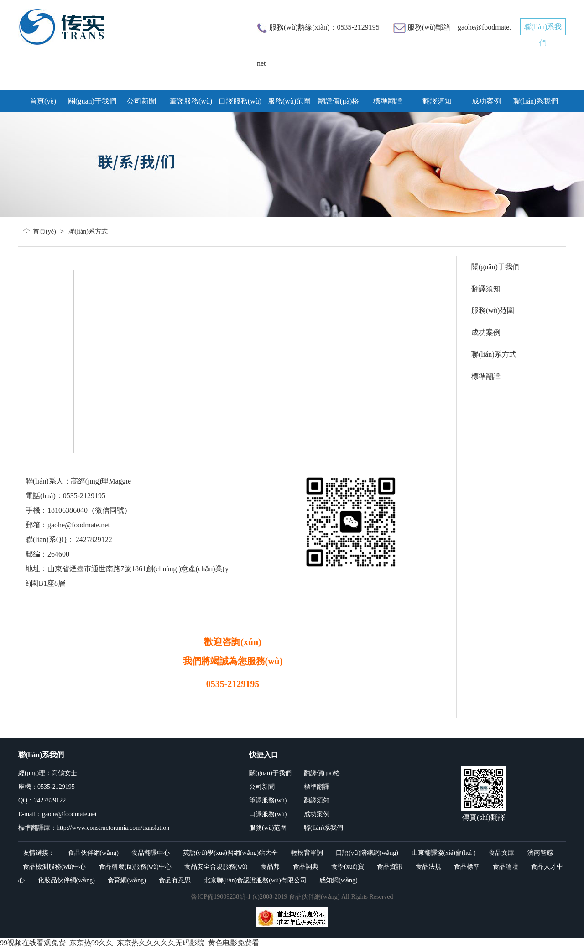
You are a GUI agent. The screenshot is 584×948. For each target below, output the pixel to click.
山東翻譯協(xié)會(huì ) (444, 852)
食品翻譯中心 (150, 852)
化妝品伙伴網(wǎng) (66, 880)
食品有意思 (175, 880)
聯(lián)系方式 (493, 354)
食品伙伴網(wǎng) (93, 852)
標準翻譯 (387, 101)
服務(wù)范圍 (289, 101)
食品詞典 (305, 866)
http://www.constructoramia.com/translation (113, 827)
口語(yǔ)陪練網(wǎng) (367, 852)
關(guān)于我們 (92, 101)
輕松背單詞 (307, 852)
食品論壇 (505, 866)
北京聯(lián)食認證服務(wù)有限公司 (255, 880)
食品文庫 (501, 852)
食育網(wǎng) (127, 880)
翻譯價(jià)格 (339, 101)
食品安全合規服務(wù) (215, 866)
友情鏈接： (39, 852)
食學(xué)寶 (347, 866)
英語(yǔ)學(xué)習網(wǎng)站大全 (230, 852)
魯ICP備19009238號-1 (220, 896)
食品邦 (270, 866)
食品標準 (467, 866)
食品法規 (428, 866)
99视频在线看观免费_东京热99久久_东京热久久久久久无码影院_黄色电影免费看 (129, 943)
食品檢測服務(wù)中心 (54, 866)
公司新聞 (141, 101)
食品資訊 (389, 866)
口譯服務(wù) (240, 101)
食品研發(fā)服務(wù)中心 (135, 866)
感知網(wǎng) (338, 880)
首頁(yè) (44, 231)
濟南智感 (540, 852)
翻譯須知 (437, 101)
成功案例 (486, 101)
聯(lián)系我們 (535, 101)
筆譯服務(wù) (190, 101)
